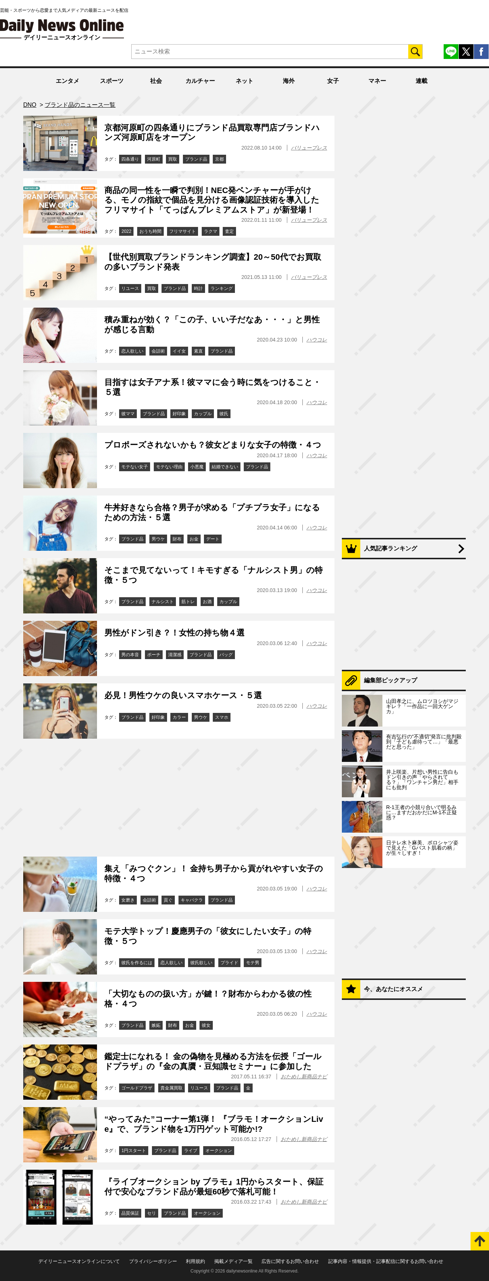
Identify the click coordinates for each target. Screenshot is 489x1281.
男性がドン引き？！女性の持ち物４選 (174, 632)
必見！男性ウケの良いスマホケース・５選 (183, 695)
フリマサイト (182, 231)
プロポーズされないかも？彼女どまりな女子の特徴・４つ (212, 444)
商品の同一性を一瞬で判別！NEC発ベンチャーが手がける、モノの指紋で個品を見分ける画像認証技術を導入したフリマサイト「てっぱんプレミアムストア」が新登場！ (211, 200)
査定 (229, 231)
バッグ (226, 654)
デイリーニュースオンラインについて (79, 1261)
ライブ (190, 1150)
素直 (198, 351)
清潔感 (174, 654)
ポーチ (153, 654)
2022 (126, 231)
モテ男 (252, 962)
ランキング (222, 288)
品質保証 (130, 1213)
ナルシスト (163, 601)
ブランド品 (196, 159)
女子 (333, 81)
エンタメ (67, 81)
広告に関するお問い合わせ (290, 1261)
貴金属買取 (171, 1088)
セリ (151, 1213)
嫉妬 (156, 1025)
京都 (219, 159)
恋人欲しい (132, 351)
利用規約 (195, 1261)
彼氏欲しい (201, 962)
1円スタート (133, 1150)
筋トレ (188, 601)
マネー (377, 81)
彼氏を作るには (136, 962)
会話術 (158, 351)
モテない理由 (169, 466)
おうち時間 (150, 231)
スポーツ (112, 81)
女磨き (128, 900)
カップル (203, 413)
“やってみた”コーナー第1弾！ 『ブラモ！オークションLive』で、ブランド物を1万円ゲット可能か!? (213, 1123)
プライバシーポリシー (153, 1261)
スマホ (221, 717)
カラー (179, 717)
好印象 (179, 413)
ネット (244, 81)
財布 (177, 539)
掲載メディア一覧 (233, 1261)
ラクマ (210, 231)
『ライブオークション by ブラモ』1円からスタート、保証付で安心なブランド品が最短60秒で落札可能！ (213, 1186)
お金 (194, 539)
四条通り (130, 159)
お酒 (207, 601)
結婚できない (225, 466)
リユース (130, 288)
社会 (156, 81)
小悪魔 (197, 466)
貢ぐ (168, 900)
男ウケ (158, 539)
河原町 (153, 159)
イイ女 (179, 351)
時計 (198, 288)
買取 (172, 159)
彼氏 (223, 413)
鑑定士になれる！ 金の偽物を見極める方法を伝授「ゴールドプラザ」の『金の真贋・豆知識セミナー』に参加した (213, 1061)
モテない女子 (134, 466)
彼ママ (128, 413)
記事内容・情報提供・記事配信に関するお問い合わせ (385, 1261)
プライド (229, 962)
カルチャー (200, 81)
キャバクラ (192, 900)
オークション (218, 1150)
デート (212, 539)
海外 (289, 81)
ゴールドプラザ (136, 1088)
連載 (421, 81)
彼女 (206, 1025)
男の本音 (130, 654)
